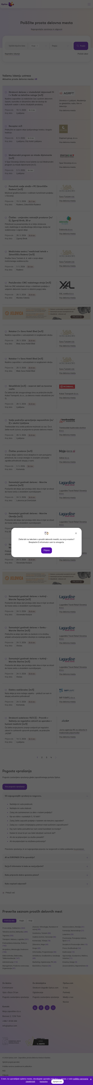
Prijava (47, 550)
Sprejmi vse (57, 1082)
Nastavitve (44, 1082)
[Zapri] (76, 533)
